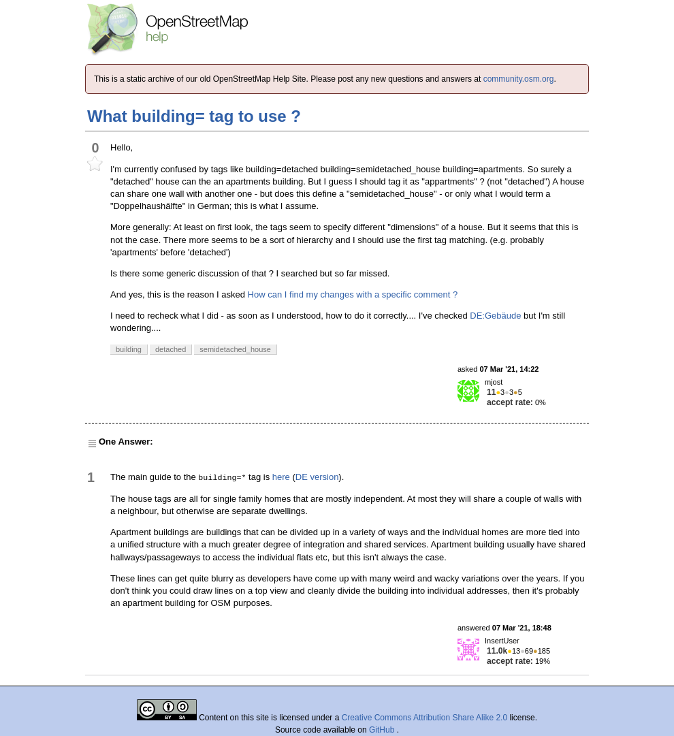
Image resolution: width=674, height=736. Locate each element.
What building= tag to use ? (194, 116)
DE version (317, 477)
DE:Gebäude (495, 315)
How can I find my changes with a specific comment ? (353, 294)
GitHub (383, 730)
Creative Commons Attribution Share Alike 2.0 (424, 717)
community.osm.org (518, 79)
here (281, 477)
